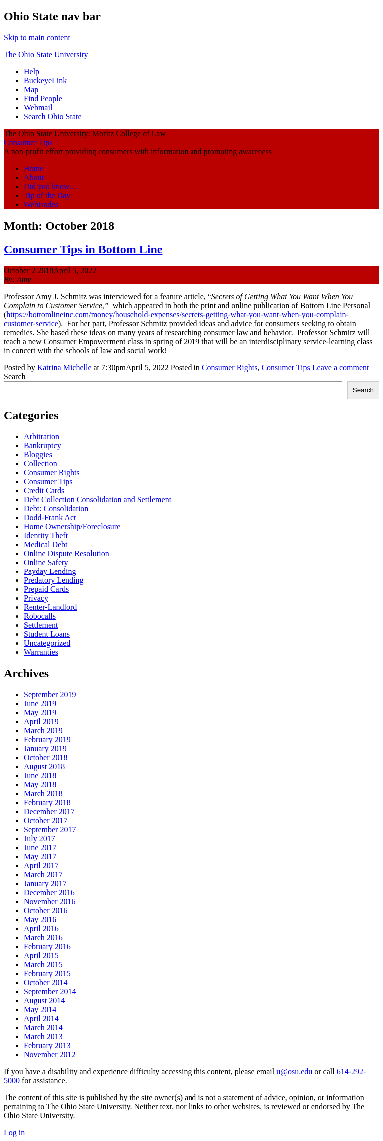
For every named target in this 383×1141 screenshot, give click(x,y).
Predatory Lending (54, 580)
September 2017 (50, 829)
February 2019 (47, 739)
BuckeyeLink (45, 80)
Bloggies (38, 454)
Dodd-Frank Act (50, 517)
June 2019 (40, 703)
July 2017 (39, 838)
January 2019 (45, 748)
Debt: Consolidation (56, 508)
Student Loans (47, 634)
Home (33, 168)
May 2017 (40, 856)
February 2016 (47, 946)
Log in (14, 1132)
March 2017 (43, 874)
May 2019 (40, 712)
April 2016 (41, 928)
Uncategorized (47, 643)
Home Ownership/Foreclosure (72, 526)
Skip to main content (37, 37)
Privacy (36, 598)
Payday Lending (50, 571)
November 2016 (50, 901)
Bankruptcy (42, 445)
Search (15, 376)
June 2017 (40, 847)
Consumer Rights (230, 367)
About (34, 177)
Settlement (41, 625)
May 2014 (40, 1009)
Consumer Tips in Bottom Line (83, 249)
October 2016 (46, 910)
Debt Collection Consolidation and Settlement (97, 499)
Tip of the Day (47, 195)
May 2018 (40, 784)
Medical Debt (46, 544)
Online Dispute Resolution (66, 553)
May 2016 (40, 919)
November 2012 (50, 1054)
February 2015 (47, 973)
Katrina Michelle (64, 367)
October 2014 (46, 982)
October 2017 (46, 820)
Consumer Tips (28, 142)
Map (31, 89)
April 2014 (41, 1018)
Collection (40, 463)
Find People (43, 98)
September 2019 (50, 694)
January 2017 (45, 883)
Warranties (41, 652)
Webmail (38, 107)
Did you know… (51, 186)
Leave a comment (340, 367)
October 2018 (46, 757)
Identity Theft (46, 535)
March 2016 (43, 937)
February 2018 (47, 802)
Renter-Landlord (50, 607)
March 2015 (43, 964)
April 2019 (41, 721)
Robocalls (40, 616)
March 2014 (43, 1027)
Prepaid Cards (46, 589)
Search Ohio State (53, 116)
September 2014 (50, 991)
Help (31, 71)
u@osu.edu (294, 1071)
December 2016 (49, 892)
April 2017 (41, 865)
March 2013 (43, 1036)
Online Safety (46, 562)
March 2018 (43, 793)
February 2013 (47, 1045)
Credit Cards (44, 490)
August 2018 (44, 766)
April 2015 (41, 955)
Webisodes (41, 204)
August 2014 (44, 1000)
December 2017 (49, 811)
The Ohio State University (46, 54)
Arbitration (41, 436)
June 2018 (40, 775)
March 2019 (43, 730)
